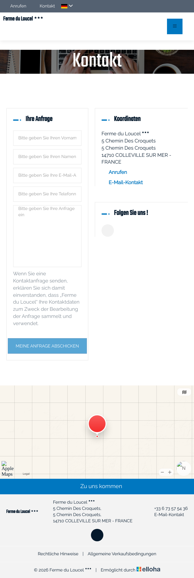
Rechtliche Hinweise (58, 554)
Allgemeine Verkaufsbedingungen (122, 554)
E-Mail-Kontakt (126, 182)
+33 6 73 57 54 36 (167, 508)
